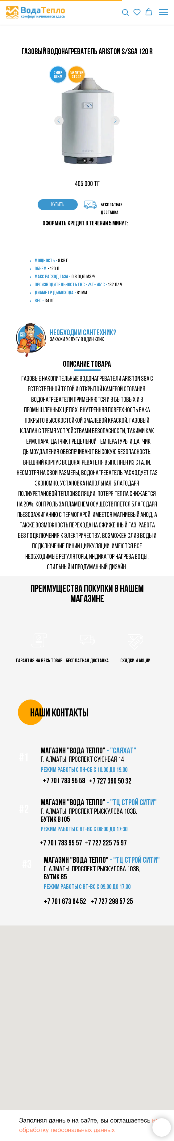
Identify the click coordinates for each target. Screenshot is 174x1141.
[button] (125, 12)
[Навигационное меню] (163, 12)
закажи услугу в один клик (77, 340)
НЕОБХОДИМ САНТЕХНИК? (83, 333)
